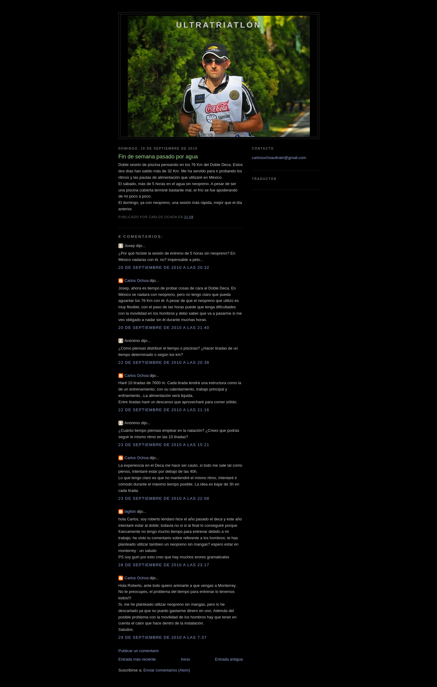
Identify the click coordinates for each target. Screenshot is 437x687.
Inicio (185, 659)
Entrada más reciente (137, 659)
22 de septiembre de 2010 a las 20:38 (163, 362)
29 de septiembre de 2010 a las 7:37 (162, 637)
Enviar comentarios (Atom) (166, 670)
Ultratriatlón (218, 24)
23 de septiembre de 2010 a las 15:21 (163, 444)
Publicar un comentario (138, 650)
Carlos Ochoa (136, 280)
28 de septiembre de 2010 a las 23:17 (163, 565)
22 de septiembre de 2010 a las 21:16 (163, 410)
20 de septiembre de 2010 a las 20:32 (163, 267)
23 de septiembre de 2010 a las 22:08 (163, 498)
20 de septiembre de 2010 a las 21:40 (163, 327)
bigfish (130, 511)
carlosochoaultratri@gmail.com (279, 157)
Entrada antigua (229, 659)
